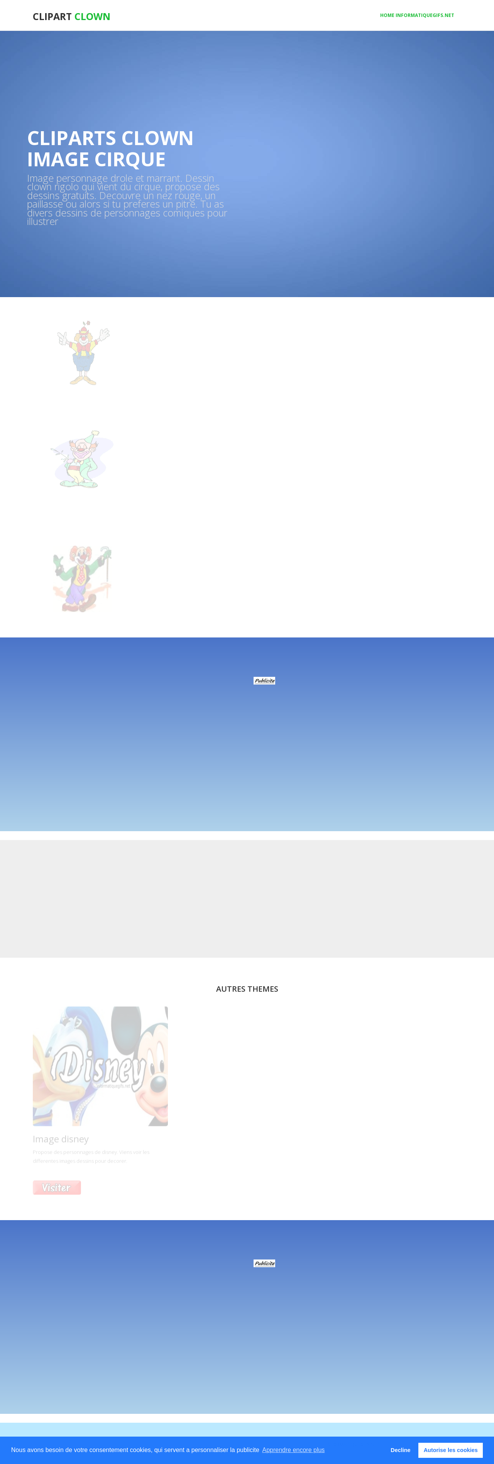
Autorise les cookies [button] (451, 1450)
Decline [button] (400, 1450)
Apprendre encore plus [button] (293, 1450)
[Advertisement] (264, 738)
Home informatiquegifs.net (417, 15)
